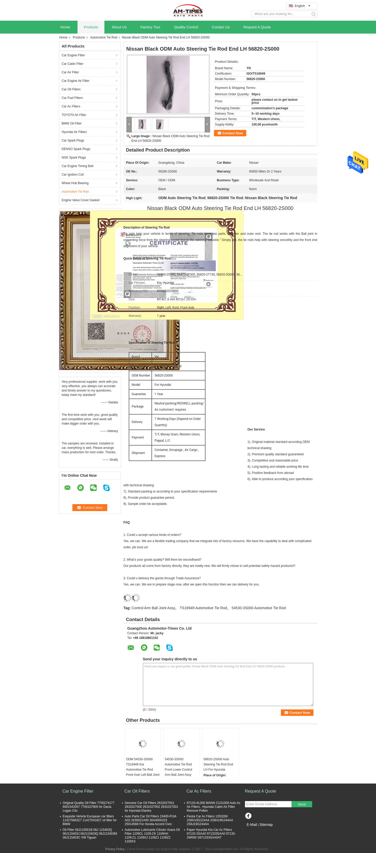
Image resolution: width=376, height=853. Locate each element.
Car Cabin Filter (72, 64)
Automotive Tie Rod (103, 37)
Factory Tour (150, 27)
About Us (119, 27)
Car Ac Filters (71, 106)
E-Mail (252, 825)
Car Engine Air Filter (75, 81)
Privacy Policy (115, 849)
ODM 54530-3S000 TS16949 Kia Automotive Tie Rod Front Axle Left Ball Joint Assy (142, 769)
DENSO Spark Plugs (76, 149)
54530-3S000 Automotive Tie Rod (259, 608)
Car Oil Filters (71, 89)
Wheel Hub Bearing (75, 183)
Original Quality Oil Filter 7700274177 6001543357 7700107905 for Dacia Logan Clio (88, 806)
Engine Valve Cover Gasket (81, 200)
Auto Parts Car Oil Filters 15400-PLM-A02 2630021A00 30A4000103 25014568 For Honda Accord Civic (151, 820)
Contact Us (220, 27)
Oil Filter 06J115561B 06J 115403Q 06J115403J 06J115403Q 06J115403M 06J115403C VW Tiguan (90, 833)
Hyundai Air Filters (74, 132)
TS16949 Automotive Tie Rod (203, 608)
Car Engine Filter (73, 55)
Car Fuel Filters (72, 98)
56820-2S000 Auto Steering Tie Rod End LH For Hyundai (218, 764)
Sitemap (266, 825)
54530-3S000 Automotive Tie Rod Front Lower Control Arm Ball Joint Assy (178, 767)
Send (302, 804)
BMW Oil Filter (72, 123)
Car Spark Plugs (73, 140)
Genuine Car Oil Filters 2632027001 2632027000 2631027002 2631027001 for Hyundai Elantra (151, 806)
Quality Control (186, 27)
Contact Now (232, 133)
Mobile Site (254, 831)
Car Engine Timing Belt (78, 166)
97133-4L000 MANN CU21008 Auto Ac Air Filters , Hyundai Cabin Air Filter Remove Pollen (213, 806)
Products (91, 27)
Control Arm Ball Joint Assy (153, 608)
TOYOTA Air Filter (74, 115)
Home (65, 27)
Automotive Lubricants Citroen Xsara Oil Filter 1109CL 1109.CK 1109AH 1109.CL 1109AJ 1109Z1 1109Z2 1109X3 (152, 835)
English (302, 6)
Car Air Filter (70, 72)
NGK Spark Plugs (74, 157)
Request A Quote (257, 27)
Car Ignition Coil (73, 174)
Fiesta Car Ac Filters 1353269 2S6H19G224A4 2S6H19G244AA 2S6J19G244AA (210, 820)
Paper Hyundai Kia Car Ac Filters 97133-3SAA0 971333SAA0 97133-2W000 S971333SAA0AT (211, 833)
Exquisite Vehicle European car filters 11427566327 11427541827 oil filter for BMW (90, 820)
